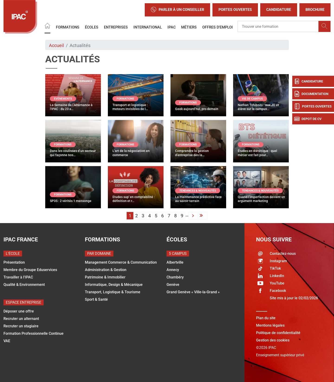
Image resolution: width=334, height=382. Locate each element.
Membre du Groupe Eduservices (30, 270)
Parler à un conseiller (177, 10)
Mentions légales (270, 325)
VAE (6, 341)
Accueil (56, 45)
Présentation (14, 262)
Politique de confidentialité (278, 333)
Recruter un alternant (21, 318)
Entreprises (116, 27)
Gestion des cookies (272, 340)
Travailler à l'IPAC (18, 277)
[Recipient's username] (278, 26)
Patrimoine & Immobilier (105, 277)
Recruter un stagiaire (21, 326)
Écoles (91, 27)
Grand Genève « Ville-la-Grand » (193, 292)
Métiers (189, 27)
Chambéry (175, 277)
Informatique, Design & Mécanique (114, 284)
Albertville (175, 262)
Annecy (173, 270)
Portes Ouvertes (235, 9)
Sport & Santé (96, 299)
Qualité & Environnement (24, 284)
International (147, 27)
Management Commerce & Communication (121, 262)
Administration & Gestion (105, 270)
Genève (173, 284)
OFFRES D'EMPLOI (217, 27)
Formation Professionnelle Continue (33, 333)
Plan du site (266, 318)
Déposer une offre (18, 311)
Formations (67, 27)
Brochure (314, 9)
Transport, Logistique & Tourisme (112, 292)
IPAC (171, 27)
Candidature (278, 9)
